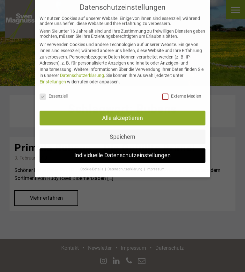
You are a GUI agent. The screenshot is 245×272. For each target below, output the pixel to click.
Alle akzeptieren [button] (122, 114)
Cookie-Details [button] (92, 165)
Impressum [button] (155, 165)
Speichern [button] (122, 133)
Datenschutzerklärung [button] (125, 165)
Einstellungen (53, 78)
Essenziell (54, 92)
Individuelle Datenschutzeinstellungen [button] (122, 151)
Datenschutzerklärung (82, 71)
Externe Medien (181, 92)
